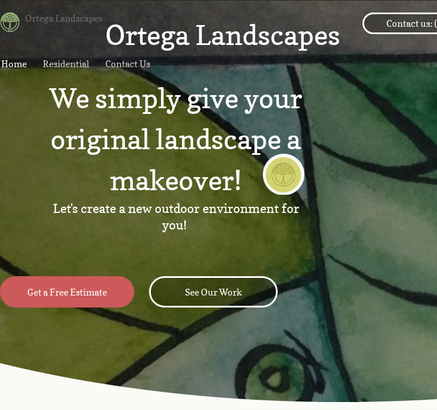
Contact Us (127, 63)
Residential (66, 63)
